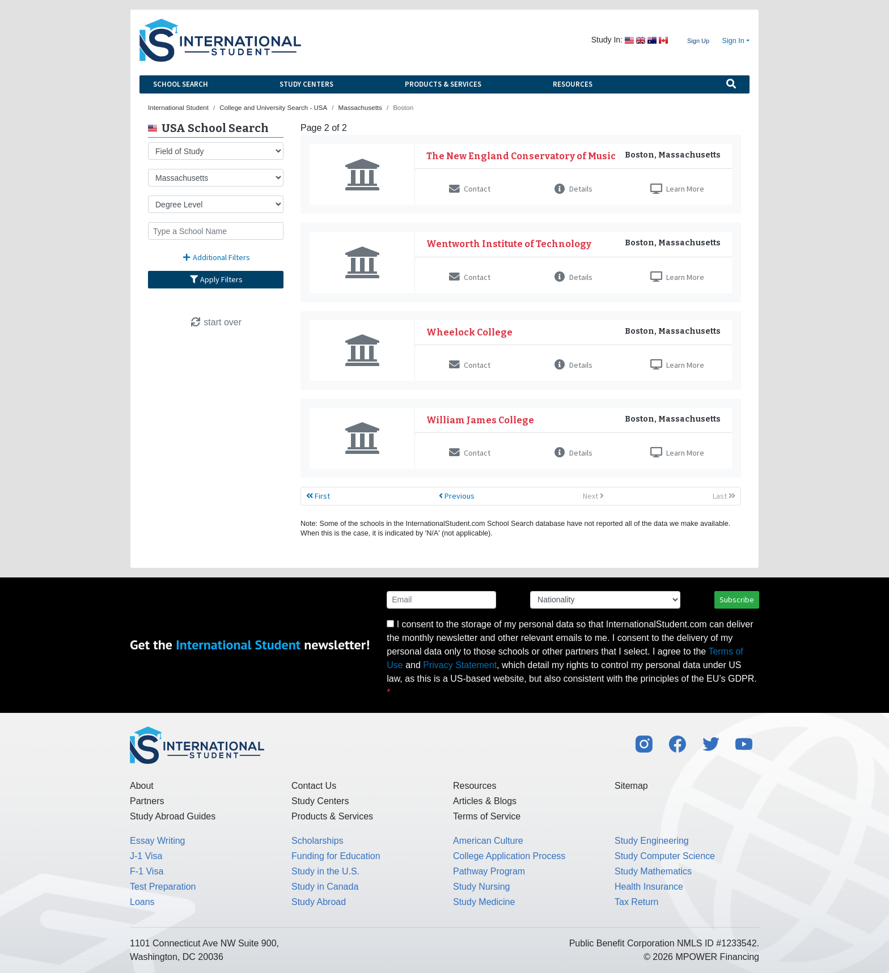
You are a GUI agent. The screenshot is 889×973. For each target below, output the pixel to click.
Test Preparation (163, 886)
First (318, 496)
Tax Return (636, 902)
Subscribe (736, 599)
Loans (142, 902)
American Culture (488, 840)
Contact (469, 189)
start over (216, 322)
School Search (180, 84)
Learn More (677, 189)
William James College (480, 420)
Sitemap (631, 786)
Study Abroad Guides (172, 816)
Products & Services (443, 84)
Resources (572, 84)
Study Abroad (318, 902)
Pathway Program (489, 871)
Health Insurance (649, 886)
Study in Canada (324, 886)
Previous (457, 496)
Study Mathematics (653, 871)
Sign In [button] (733, 41)
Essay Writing (157, 840)
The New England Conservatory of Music (521, 156)
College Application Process (509, 856)
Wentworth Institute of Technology (508, 244)
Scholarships (317, 840)
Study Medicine (484, 902)
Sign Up (698, 40)
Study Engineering (652, 840)
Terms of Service (486, 816)
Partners (147, 801)
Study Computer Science (665, 856)
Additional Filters (216, 257)
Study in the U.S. (325, 871)
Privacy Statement (460, 665)
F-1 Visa (146, 871)
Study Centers (306, 84)
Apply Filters (216, 279)
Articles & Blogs (485, 801)
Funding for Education (335, 856)
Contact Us (313, 786)
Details (573, 189)
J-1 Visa (146, 856)
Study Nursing (481, 886)
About (142, 786)
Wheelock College (469, 332)
